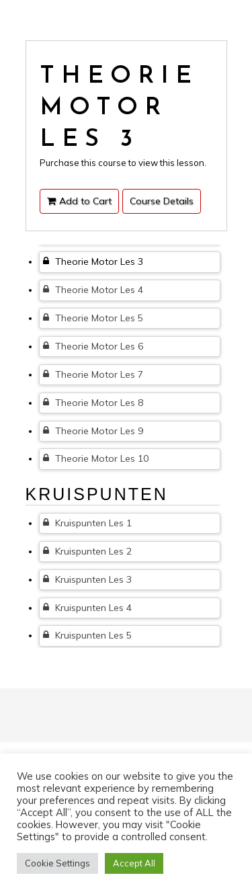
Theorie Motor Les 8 (93, 403)
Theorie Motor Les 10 (96, 458)
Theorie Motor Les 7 (93, 374)
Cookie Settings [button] (57, 863)
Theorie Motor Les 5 (93, 318)
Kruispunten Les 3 (87, 579)
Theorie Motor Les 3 (93, 261)
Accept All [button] (134, 863)
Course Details (162, 201)
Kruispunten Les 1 (87, 523)
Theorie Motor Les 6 (93, 346)
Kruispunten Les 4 (87, 608)
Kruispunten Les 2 (87, 551)
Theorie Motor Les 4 (93, 290)
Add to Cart (79, 201)
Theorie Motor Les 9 (93, 431)
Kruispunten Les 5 (87, 635)
